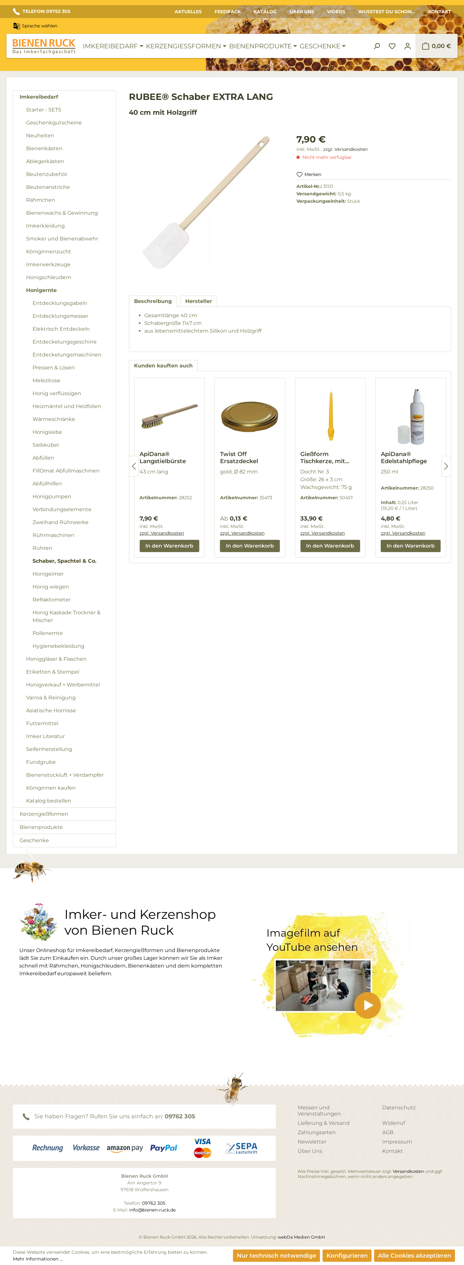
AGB (387, 1132)
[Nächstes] (446, 466)
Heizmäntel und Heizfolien (67, 406)
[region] (206, 208)
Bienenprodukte (41, 827)
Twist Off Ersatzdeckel (239, 458)
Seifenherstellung (49, 749)
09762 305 (180, 1116)
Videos (336, 12)
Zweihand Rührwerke (61, 522)
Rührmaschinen (53, 535)
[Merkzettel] (392, 46)
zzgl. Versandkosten (345, 149)
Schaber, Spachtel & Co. (64, 561)
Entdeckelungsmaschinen (67, 355)
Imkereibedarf (39, 97)
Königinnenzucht (48, 251)
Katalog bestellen (48, 801)
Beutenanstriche (48, 187)
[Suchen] (376, 46)
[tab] (153, 301)
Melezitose (46, 380)
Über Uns (302, 12)
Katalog (265, 12)
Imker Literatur (45, 736)
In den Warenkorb (169, 546)
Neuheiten (40, 135)
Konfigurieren (347, 1255)
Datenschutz (399, 1107)
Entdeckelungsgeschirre (65, 342)
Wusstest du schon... (386, 12)
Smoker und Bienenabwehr (62, 239)
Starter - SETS (43, 110)
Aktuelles (188, 12)
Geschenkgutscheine (54, 123)
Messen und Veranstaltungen (319, 1110)
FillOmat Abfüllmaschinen (66, 471)
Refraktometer (52, 600)
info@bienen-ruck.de (152, 1210)
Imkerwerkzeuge (48, 264)
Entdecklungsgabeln (60, 303)
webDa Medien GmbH (301, 1237)
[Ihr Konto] (407, 46)
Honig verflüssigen (57, 393)
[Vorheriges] (134, 466)
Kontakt (439, 12)
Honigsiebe (47, 432)
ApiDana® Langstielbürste (163, 458)
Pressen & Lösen (54, 368)
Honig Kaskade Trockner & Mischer (67, 616)
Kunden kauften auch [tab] (163, 366)
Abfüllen (43, 458)
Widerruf (393, 1123)
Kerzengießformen (44, 814)
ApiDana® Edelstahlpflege (404, 458)
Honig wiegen (51, 587)
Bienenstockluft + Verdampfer (65, 775)
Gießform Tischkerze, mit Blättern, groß (322, 458)
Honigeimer (48, 574)
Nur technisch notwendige (276, 1255)
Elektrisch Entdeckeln (61, 329)
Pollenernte (48, 633)
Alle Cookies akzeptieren (414, 1255)
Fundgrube (41, 762)
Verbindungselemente (62, 509)
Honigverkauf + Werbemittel (63, 685)
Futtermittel (42, 723)
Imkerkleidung (45, 226)
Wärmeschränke (54, 419)
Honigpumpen (52, 496)
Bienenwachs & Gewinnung (62, 213)
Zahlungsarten (317, 1132)
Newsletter (312, 1142)
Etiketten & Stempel (52, 672)
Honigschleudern (48, 277)
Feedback (228, 12)
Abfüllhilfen (47, 484)
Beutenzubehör (46, 174)
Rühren (42, 548)
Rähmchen (40, 200)
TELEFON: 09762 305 (41, 11)
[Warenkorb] (436, 46)
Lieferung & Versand (324, 1123)
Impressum (397, 1142)
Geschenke (34, 840)
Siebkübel (46, 445)
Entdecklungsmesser (60, 316)
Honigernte (41, 290)
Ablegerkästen (45, 161)
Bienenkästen (44, 148)
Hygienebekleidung (58, 646)
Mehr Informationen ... (38, 1259)
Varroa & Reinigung (51, 698)
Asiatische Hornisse (51, 710)
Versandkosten (408, 1171)
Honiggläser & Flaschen (56, 659)
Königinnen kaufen (51, 788)
